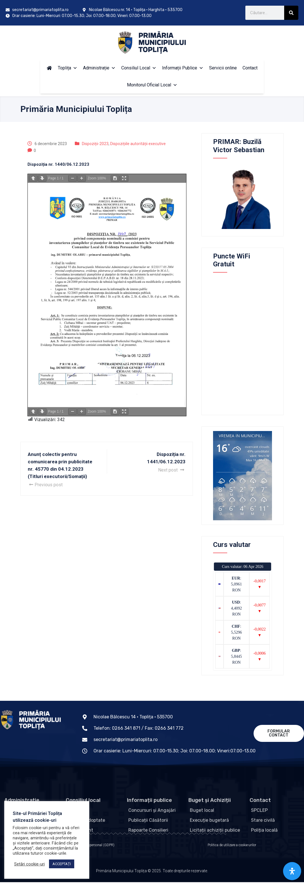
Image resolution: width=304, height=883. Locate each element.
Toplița (67, 68)
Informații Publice (182, 68)
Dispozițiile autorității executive (138, 143)
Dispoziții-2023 (95, 143)
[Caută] (291, 13)
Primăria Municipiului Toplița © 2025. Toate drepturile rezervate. (152, 874)
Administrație (99, 68)
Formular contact (278, 733)
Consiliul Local (138, 68)
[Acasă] (49, 68)
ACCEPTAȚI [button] (61, 864)
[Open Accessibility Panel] (292, 871)
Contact (250, 68)
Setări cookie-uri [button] (29, 864)
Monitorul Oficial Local (152, 85)
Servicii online (223, 68)
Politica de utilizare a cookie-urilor (232, 846)
